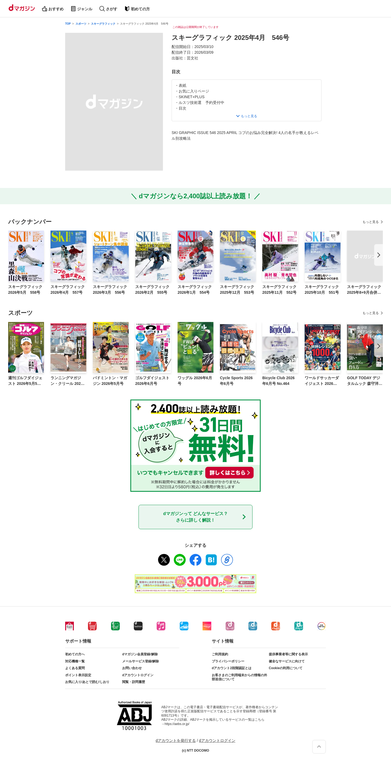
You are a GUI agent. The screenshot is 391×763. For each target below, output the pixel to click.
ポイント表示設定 (78, 675)
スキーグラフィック (103, 23)
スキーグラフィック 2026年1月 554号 (195, 290)
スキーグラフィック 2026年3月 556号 (110, 290)
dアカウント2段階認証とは (231, 668)
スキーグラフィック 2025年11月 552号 (279, 290)
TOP (68, 23)
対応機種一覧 (75, 661)
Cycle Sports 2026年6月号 (236, 381)
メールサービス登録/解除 (140, 661)
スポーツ (80, 23)
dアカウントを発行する (176, 740)
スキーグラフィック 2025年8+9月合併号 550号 (365, 290)
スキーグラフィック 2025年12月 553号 (237, 290)
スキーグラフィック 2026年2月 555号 (152, 290)
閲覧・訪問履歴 (133, 682)
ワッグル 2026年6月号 (195, 381)
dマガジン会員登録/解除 (140, 654)
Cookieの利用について (285, 668)
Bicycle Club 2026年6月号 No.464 (278, 381)
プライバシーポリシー (228, 661)
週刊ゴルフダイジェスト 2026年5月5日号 (25, 381)
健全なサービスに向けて (287, 661)
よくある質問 (75, 668)
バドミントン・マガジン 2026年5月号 (110, 381)
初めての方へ (75, 654)
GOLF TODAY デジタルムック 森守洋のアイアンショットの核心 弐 (364, 381)
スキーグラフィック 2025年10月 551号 (322, 290)
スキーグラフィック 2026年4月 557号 (68, 290)
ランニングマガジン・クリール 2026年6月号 (67, 381)
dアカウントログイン (137, 675)
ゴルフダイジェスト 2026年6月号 (152, 381)
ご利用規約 (220, 654)
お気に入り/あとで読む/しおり (87, 682)
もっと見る (370, 222)
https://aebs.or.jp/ (177, 724)
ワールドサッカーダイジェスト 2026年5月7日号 (322, 381)
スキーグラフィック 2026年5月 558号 (25, 290)
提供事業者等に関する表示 (288, 654)
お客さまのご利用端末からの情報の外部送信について (239, 677)
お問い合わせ (132, 668)
